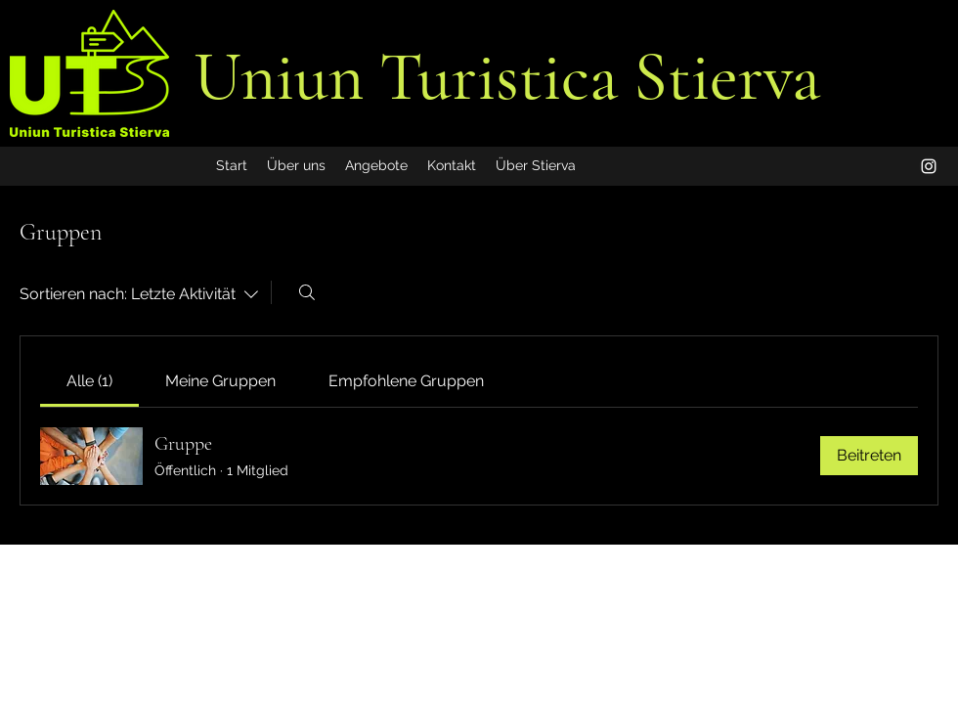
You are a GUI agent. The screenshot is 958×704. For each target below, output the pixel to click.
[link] (89, 381)
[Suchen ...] (307, 292)
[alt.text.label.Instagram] (928, 166)
